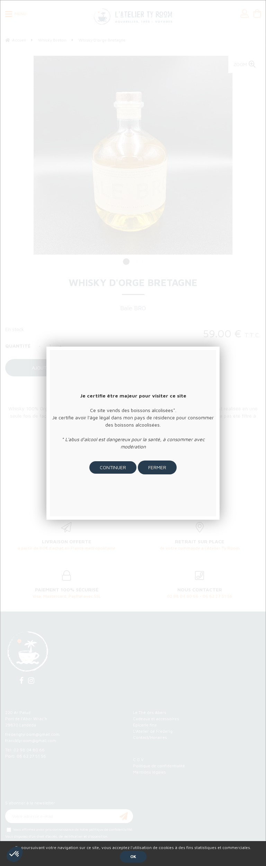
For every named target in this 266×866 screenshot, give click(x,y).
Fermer (157, 467)
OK (133, 856)
